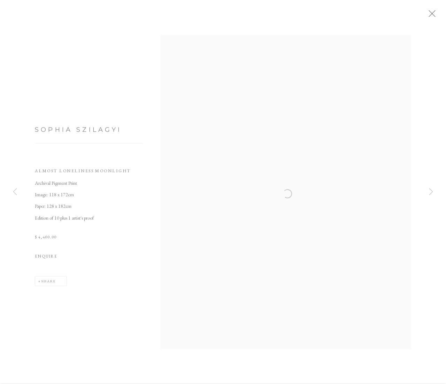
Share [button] (48, 282)
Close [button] (430, 15)
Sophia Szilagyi (78, 131)
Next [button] (431, 191)
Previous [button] (15, 191)
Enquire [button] (46, 257)
